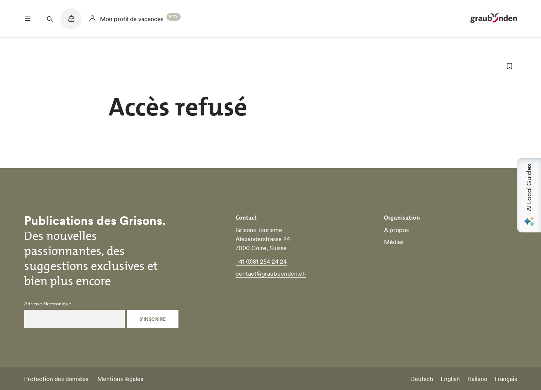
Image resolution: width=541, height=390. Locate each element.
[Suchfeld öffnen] (49, 18)
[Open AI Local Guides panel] (529, 195)
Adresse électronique (47, 304)
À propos (396, 230)
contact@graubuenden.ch (271, 273)
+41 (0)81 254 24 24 (261, 261)
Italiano (477, 378)
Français (506, 378)
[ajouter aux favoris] (509, 66)
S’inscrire (152, 319)
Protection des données (56, 378)
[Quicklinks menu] (71, 22)
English (450, 378)
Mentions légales (120, 378)
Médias (393, 242)
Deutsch (421, 378)
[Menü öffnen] (27, 18)
